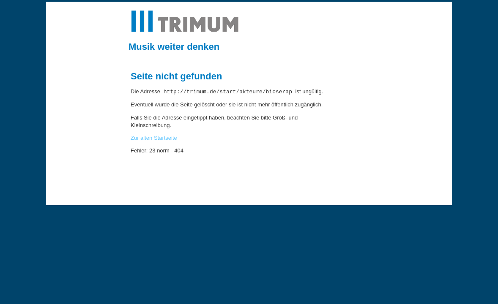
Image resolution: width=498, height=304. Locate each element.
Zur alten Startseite (154, 138)
